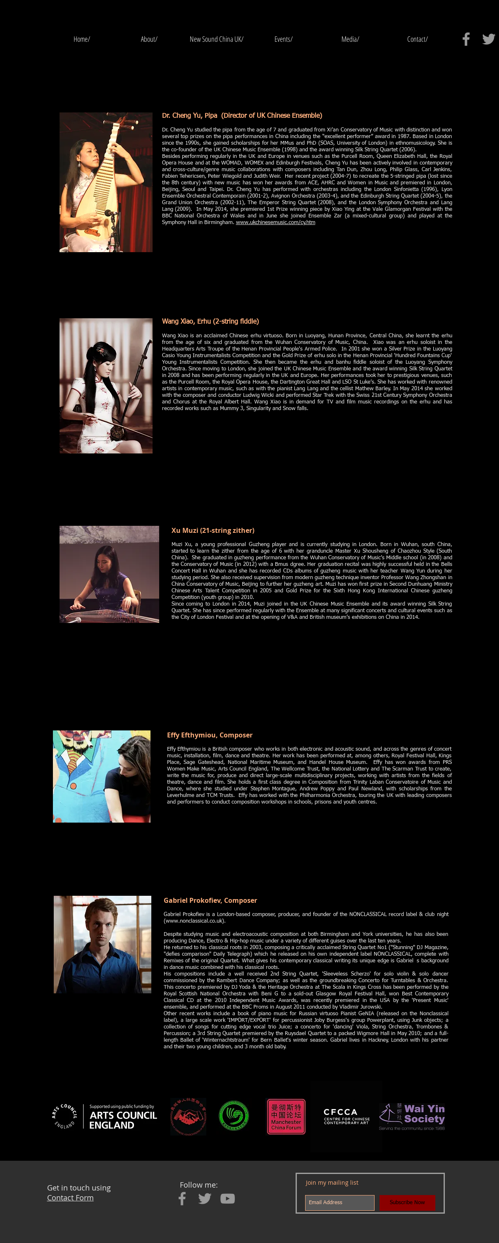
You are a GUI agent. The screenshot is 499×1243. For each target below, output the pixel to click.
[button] (283, 39)
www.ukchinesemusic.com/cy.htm (275, 222)
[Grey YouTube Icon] (227, 1198)
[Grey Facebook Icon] (466, 39)
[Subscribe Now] (407, 1203)
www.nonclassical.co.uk (194, 921)
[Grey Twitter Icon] (489, 39)
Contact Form (70, 1197)
